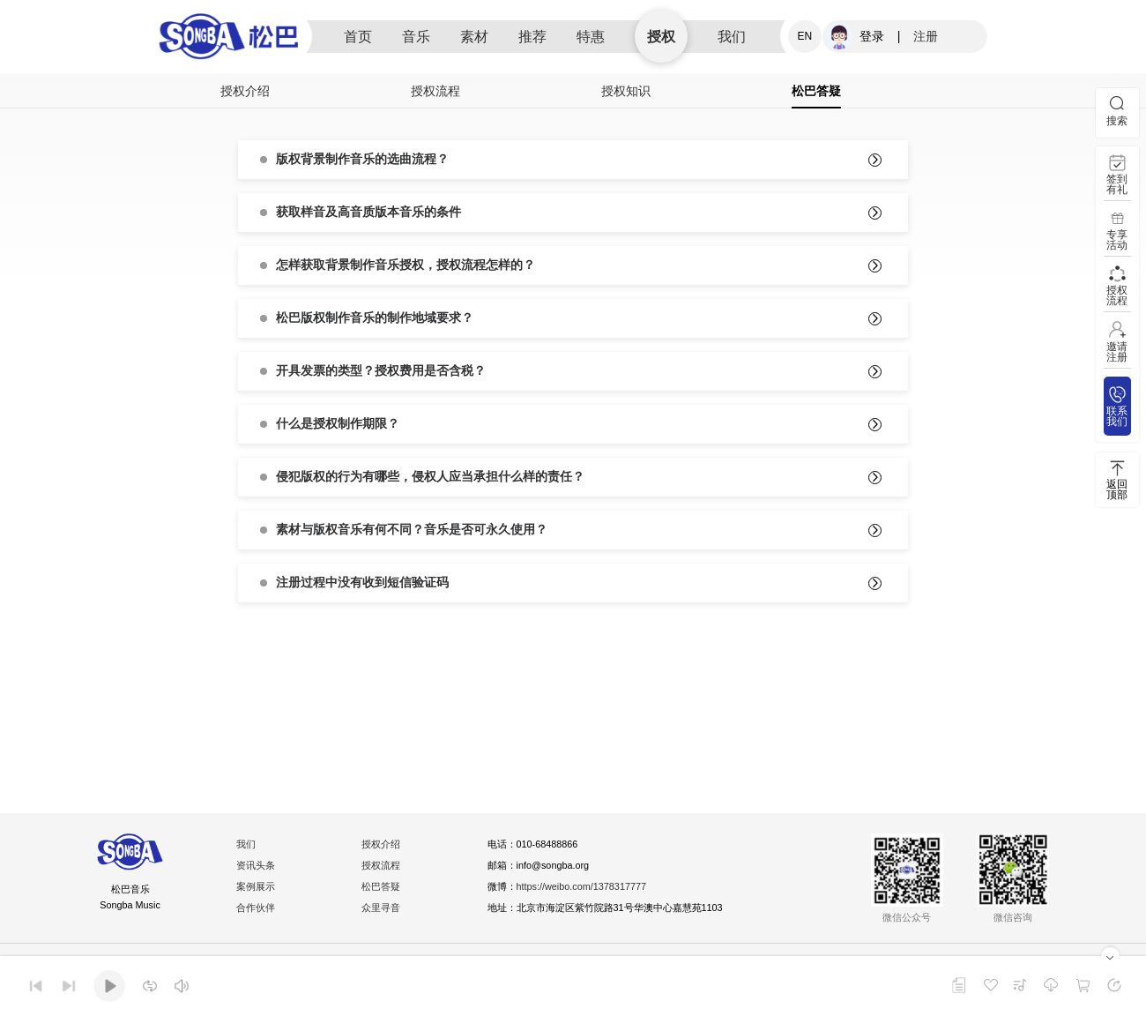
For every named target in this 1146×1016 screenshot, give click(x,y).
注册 (925, 36)
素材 (474, 36)
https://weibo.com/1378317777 (592, 889)
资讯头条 (258, 868)
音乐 (416, 36)
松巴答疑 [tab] (816, 91)
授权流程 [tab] (435, 91)
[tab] (573, 160)
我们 (732, 36)
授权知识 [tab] (626, 91)
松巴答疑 (383, 889)
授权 (661, 36)
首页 (358, 36)
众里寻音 (383, 910)
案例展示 (258, 889)
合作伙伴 (258, 910)
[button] (573, 160)
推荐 (532, 36)
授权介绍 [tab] (245, 91)
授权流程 (383, 868)
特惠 (591, 36)
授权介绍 (383, 846)
